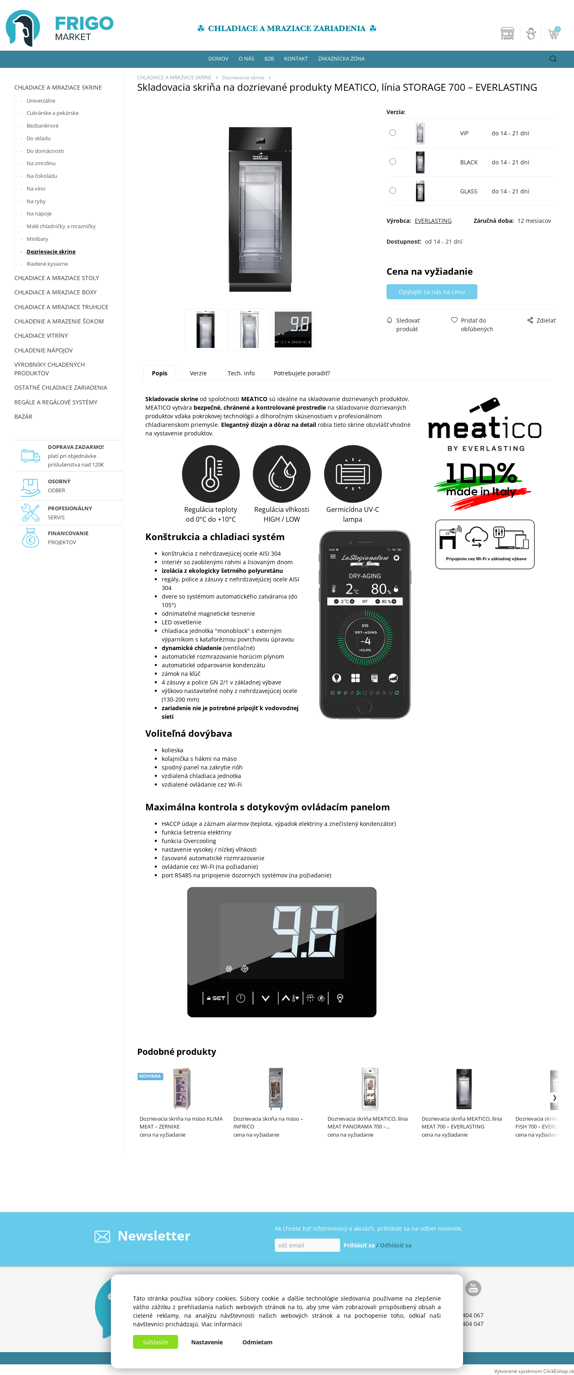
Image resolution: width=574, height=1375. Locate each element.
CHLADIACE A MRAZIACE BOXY (55, 292)
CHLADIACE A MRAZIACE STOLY (56, 278)
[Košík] (554, 33)
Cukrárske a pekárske (53, 113)
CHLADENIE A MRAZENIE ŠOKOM (59, 321)
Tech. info (241, 373)
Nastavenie (207, 1342)
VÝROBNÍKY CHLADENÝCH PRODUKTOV (49, 369)
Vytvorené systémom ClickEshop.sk (534, 1371)
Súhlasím (155, 1342)
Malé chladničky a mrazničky (61, 226)
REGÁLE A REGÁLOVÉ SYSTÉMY (55, 402)
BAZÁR (23, 416)
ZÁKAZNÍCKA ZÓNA (341, 58)
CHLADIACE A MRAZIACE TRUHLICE (61, 307)
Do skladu (39, 138)
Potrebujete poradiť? (302, 373)
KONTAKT (296, 58)
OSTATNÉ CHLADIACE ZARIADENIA (60, 387)
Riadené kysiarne (47, 263)
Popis (159, 373)
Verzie (198, 373)
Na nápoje (39, 213)
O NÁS (246, 58)
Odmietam (257, 1342)
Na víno (36, 188)
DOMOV (218, 58)
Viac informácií (221, 1324)
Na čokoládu (42, 175)
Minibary (37, 238)
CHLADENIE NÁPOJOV (43, 350)
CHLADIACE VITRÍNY (41, 335)
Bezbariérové (43, 125)
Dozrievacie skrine (51, 251)
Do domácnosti (45, 151)
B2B (269, 58)
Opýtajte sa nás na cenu (432, 292)
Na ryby (36, 201)
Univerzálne (41, 100)
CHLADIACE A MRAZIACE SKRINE (58, 87)
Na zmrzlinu (41, 163)
